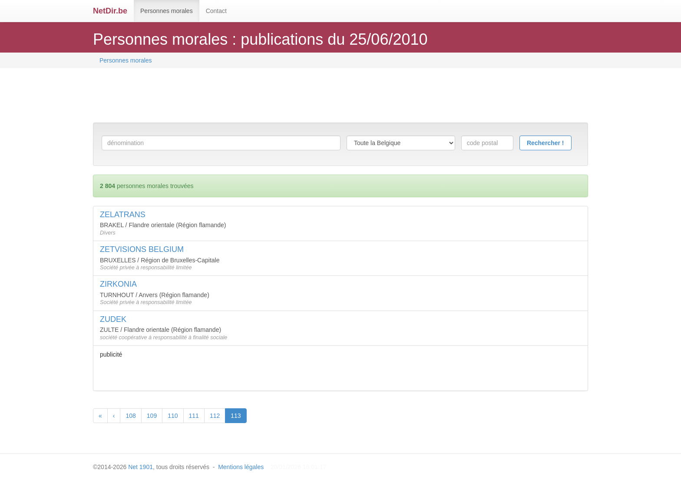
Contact (216, 10)
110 (173, 415)
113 (236, 415)
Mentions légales (241, 466)
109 (152, 415)
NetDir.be (110, 11)
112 (215, 415)
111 (194, 415)
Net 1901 (140, 466)
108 (131, 415)
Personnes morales (166, 10)
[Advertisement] (251, 96)
